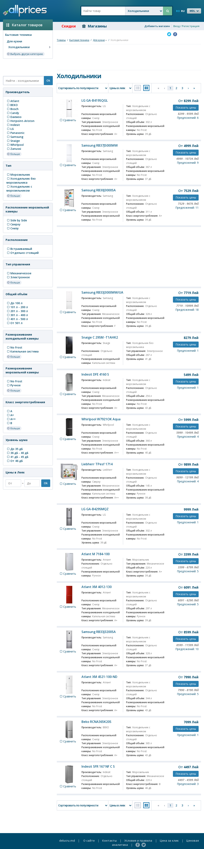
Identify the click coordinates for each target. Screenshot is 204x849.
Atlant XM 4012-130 (96, 587)
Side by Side (16, 220)
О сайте (89, 840)
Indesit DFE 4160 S (95, 374)
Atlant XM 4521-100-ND (99, 677)
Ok (48, 80)
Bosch (12, 109)
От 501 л (14, 323)
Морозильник (18, 174)
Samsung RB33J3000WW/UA (102, 292)
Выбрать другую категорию (25, 54)
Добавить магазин (157, 26)
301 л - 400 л (17, 315)
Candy (12, 113)
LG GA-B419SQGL (94, 100)
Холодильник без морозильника (20, 180)
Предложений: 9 (188, 163)
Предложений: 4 (188, 436)
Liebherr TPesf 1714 (97, 464)
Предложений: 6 (188, 118)
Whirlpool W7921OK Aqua (101, 419)
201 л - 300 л (17, 311)
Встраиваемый (19, 249)
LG (10, 129)
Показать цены (186, 107)
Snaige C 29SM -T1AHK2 (99, 337)
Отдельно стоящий (22, 253)
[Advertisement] (26, 67)
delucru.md (67, 840)
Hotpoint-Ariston (20, 121)
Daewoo (14, 117)
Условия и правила (138, 840)
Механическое (18, 273)
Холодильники (29, 47)
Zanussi (13, 149)
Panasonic (15, 133)
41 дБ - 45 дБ (17, 457)
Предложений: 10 (187, 649)
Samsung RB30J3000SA (98, 190)
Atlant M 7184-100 (95, 554)
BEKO (12, 105)
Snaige (13, 141)
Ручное (13, 385)
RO (178, 11)
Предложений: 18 (187, 310)
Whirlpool (15, 145)
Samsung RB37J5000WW (99, 145)
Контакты (109, 840)
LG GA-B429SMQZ (95, 509)
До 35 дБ (14, 449)
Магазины (94, 26)
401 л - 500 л (17, 319)
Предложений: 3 (188, 784)
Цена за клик (169, 840)
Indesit (13, 125)
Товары (61, 40)
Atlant (12, 101)
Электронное (18, 277)
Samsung (14, 137)
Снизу (12, 228)
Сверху (13, 224)
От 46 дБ (14, 461)
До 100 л (14, 303)
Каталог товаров (24, 24)
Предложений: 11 (187, 207)
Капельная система (22, 351)
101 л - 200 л (17, 307)
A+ (10, 415)
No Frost (14, 347)
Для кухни (14, 41)
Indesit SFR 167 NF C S (98, 766)
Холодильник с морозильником (19, 188)
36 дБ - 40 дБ (17, 453)
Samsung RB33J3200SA (98, 632)
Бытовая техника (18, 35)
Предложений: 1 (188, 350)
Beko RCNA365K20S (96, 722)
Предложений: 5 (188, 571)
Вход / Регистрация (186, 26)
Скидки (66, 26)
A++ (11, 419)
